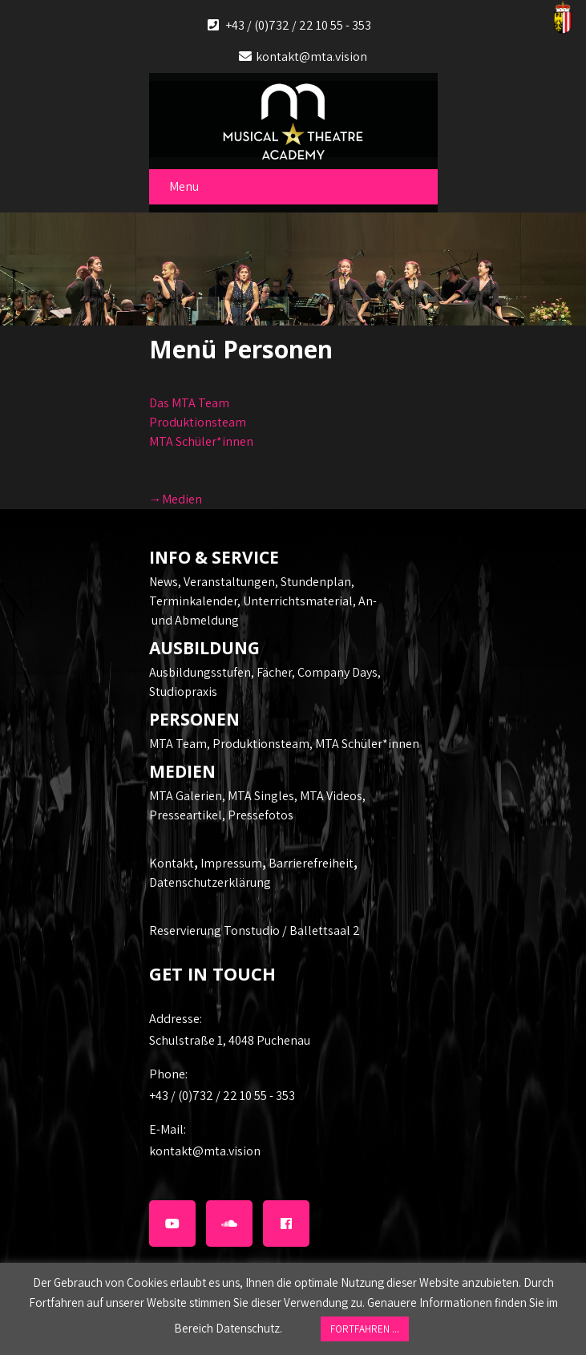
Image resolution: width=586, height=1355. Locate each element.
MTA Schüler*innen (201, 441)
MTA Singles (261, 795)
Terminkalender (193, 601)
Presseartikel (185, 815)
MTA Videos (331, 795)
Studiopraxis (183, 691)
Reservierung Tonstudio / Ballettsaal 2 (254, 930)
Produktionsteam (197, 422)
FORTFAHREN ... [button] (364, 1329)
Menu (184, 186)
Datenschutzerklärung (210, 882)
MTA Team (178, 743)
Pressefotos (260, 815)
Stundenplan (316, 581)
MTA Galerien (185, 795)
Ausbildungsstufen (200, 672)
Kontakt (171, 863)
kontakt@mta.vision (311, 56)
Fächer (274, 672)
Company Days (337, 672)
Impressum (231, 863)
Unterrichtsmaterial (298, 601)
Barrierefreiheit (311, 863)
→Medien (175, 499)
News (163, 581)
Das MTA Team (189, 402)
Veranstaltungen (229, 581)
